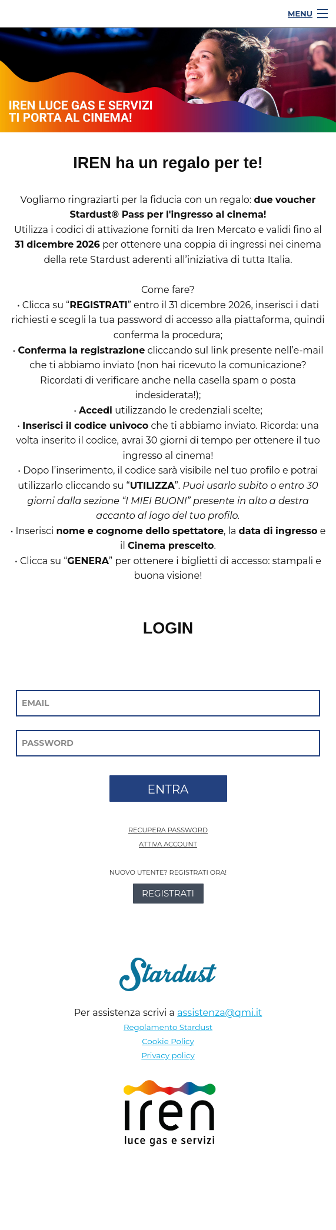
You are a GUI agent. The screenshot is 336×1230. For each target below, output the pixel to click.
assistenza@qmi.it (219, 1012)
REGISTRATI (168, 893)
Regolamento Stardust (168, 1027)
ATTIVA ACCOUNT (168, 844)
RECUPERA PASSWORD (168, 830)
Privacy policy (167, 1055)
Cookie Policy (168, 1041)
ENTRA (168, 789)
